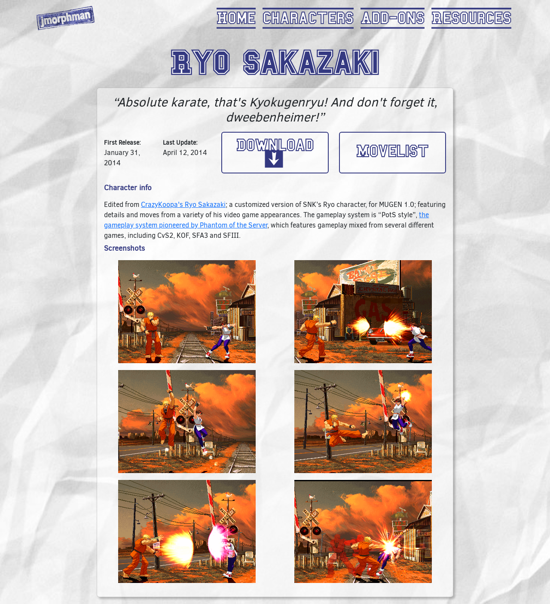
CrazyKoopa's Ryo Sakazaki (183, 204)
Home (236, 18)
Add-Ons (393, 18)
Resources (471, 18)
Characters (308, 18)
